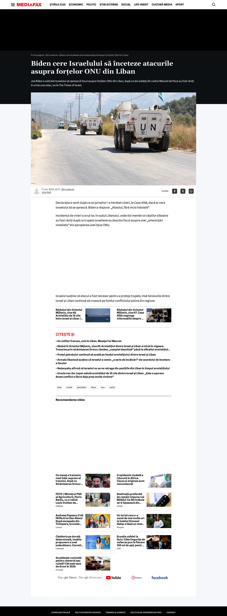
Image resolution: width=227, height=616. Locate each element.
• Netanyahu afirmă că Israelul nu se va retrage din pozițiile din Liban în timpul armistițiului (113, 368)
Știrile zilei (58, 4)
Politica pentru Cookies (88, 612)
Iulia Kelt (46, 192)
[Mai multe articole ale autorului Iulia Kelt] (36, 191)
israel (69, 387)
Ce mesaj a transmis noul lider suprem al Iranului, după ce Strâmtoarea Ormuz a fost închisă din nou (69, 479)
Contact (171, 612)
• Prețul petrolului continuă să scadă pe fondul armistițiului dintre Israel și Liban (106, 354)
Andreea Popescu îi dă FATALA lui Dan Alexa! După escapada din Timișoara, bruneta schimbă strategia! (69, 520)
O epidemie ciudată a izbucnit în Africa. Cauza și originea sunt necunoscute (130, 479)
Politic (91, 4)
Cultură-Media (162, 4)
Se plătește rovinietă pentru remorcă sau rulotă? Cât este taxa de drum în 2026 (68, 562)
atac (59, 387)
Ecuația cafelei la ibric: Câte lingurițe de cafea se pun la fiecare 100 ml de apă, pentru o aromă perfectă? (131, 541)
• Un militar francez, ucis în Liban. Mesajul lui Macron (89, 341)
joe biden (81, 387)
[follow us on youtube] (113, 578)
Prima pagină (37, 55)
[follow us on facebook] (159, 578)
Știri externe (109, 4)
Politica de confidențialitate (146, 612)
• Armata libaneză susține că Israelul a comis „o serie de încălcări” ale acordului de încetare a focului (113, 361)
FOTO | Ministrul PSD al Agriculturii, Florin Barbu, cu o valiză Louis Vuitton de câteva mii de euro (69, 498)
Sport (179, 4)
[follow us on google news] (67, 578)
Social (126, 4)
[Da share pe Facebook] (174, 191)
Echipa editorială (60, 612)
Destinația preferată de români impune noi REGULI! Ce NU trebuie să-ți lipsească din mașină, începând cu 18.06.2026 (130, 498)
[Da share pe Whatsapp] (191, 191)
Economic (76, 4)
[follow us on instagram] (136, 578)
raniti (112, 387)
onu (103, 387)
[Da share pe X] (182, 191)
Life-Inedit (141, 4)
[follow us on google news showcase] (90, 578)
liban (93, 387)
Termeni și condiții (116, 612)
